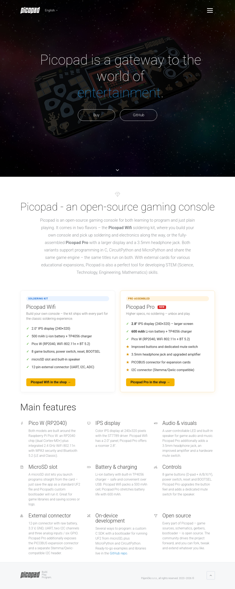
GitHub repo (118, 553)
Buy (96, 115)
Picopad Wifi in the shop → (51, 382)
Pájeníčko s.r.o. (149, 578)
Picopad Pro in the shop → (150, 382)
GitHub (138, 115)
